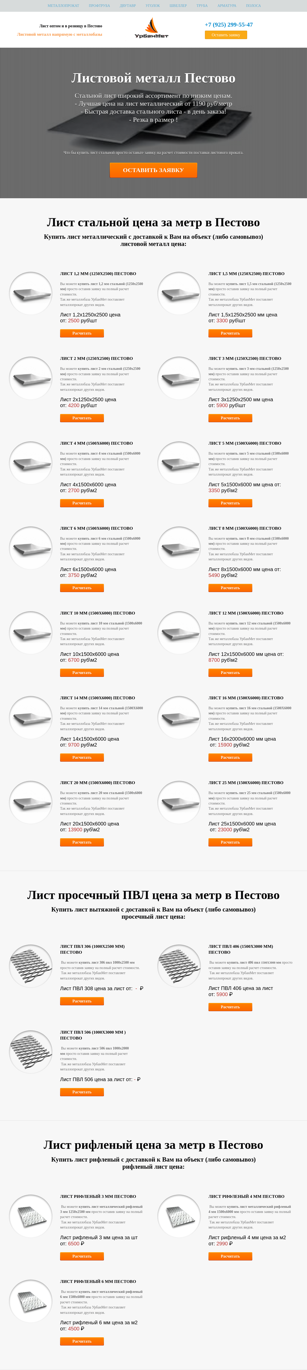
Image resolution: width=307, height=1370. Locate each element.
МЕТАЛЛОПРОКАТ (63, 6)
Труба (202, 6)
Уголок (153, 6)
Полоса (253, 6)
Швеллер (178, 6)
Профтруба (99, 6)
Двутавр (128, 6)
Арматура (226, 6)
